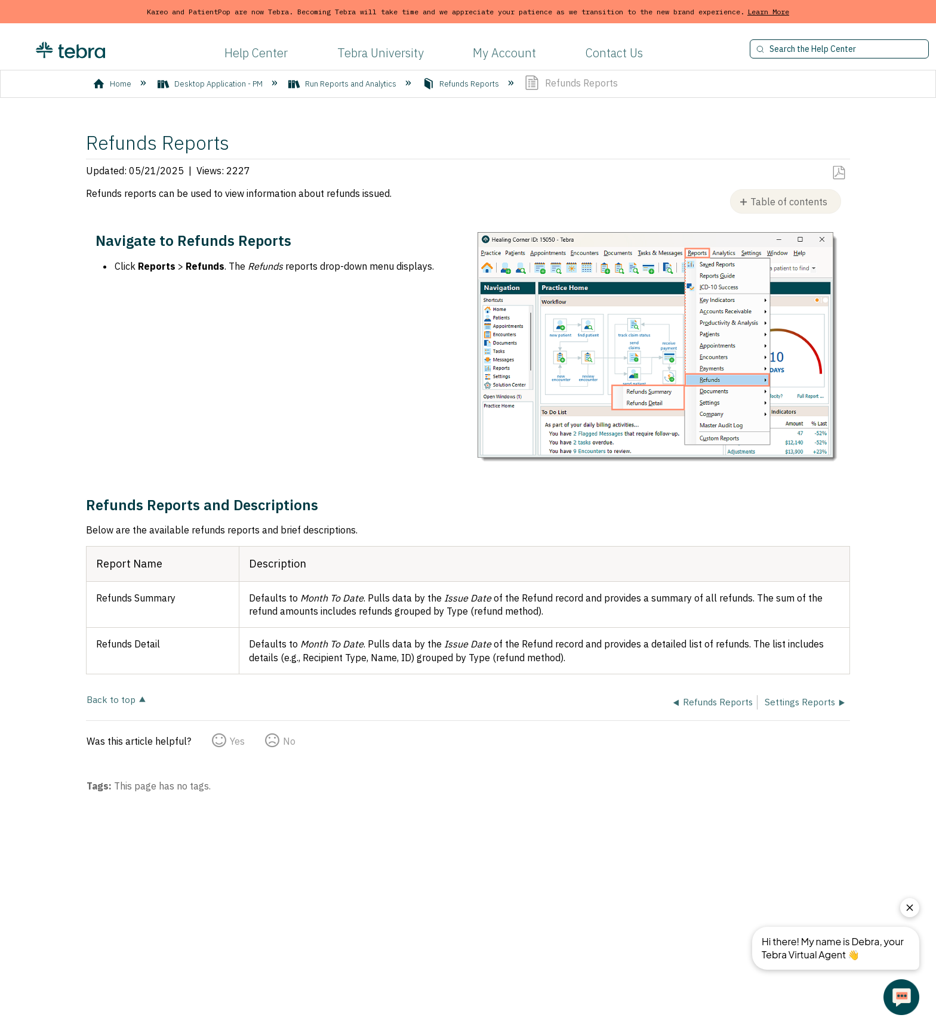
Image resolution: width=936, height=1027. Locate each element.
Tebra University (380, 53)
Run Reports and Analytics (343, 84)
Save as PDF (838, 173)
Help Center (256, 53)
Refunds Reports (462, 84)
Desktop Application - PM (211, 84)
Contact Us (614, 53)
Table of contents (788, 202)
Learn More (768, 11)
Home (113, 84)
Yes (237, 741)
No (289, 741)
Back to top (111, 699)
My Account (504, 53)
